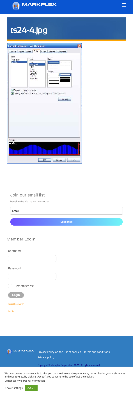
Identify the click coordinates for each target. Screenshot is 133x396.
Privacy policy (46, 357)
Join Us (11, 311)
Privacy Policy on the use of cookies (59, 352)
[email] (66, 211)
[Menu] (124, 5)
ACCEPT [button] (31, 388)
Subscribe (66, 221)
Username (15, 250)
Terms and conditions (97, 352)
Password (14, 268)
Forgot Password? (16, 303)
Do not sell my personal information (24, 381)
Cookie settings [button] (14, 388)
